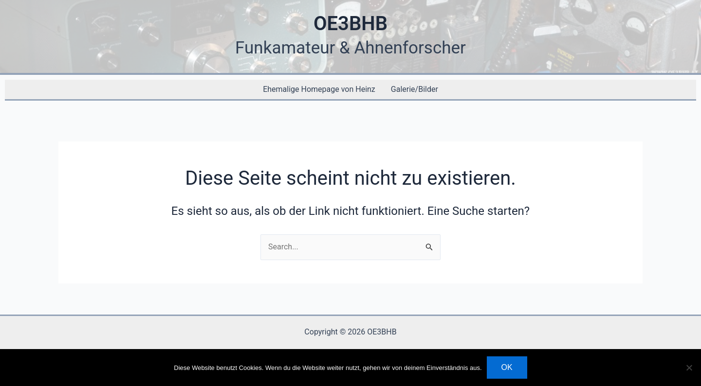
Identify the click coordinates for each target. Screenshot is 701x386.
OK (507, 367)
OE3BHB (350, 23)
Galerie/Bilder (414, 89)
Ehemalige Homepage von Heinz (319, 89)
